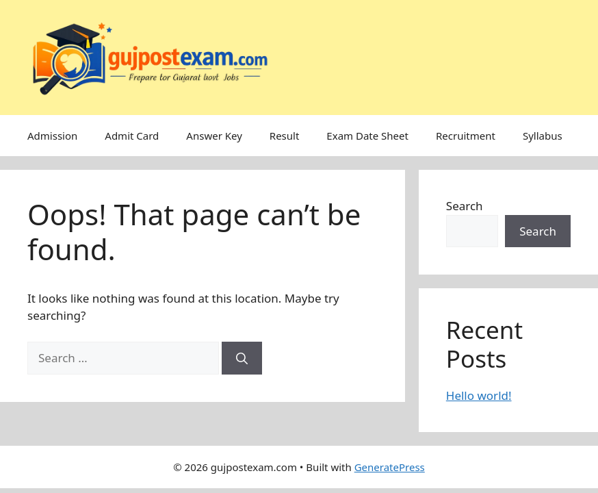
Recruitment (465, 135)
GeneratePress (389, 467)
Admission (52, 135)
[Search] (242, 358)
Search (464, 206)
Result (285, 135)
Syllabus (542, 135)
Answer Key (214, 135)
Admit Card (132, 135)
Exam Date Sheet (367, 135)
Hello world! (479, 395)
